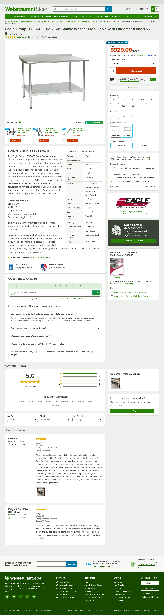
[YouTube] (14, 597)
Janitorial (127, 16)
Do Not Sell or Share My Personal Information (141, 610)
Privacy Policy (78, 299)
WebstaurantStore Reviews (95, 597)
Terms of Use (66, 299)
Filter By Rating (78, 416)
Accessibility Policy (113, 610)
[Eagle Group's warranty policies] (116, 268)
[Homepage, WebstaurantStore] (26, 9)
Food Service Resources (94, 594)
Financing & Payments (123, 591)
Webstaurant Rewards (64, 585)
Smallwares (46, 16)
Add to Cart (16, 141)
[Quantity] (113, 70)
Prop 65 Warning (40, 257)
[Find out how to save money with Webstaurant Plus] (7, 129)
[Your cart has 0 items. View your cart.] (155, 9)
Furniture (98, 16)
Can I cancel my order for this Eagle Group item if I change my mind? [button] (42, 314)
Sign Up (71, 564)
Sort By (10, 416)
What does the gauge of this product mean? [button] (30, 336)
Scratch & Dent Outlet (93, 585)
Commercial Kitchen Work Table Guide (135, 296)
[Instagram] (7, 597)
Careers (117, 588)
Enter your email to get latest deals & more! (18, 564)
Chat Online (147, 593)
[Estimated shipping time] (149, 159)
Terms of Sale (73, 610)
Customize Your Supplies (66, 591)
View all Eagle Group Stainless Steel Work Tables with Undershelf (133, 213)
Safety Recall (89, 601)
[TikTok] (27, 597)
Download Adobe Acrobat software (122, 284)
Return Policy (119, 601)
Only (112, 46)
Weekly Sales (89, 588)
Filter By (43, 416)
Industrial (138, 16)
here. (15, 229)
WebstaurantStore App (65, 588)
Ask (96, 293)
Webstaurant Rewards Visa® (129, 81)
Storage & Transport (113, 16)
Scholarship (119, 594)
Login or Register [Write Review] (132, 411)
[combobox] (78, 9)
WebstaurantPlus (62, 582)
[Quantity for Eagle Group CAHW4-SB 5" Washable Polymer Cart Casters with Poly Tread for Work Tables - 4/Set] (37, 140)
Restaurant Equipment (16, 16)
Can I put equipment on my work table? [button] (28, 328)
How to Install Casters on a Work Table (135, 292)
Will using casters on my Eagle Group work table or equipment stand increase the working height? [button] (52, 353)
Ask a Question (94, 123)
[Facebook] (20, 597)
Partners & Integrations (65, 597)
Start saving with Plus (102, 566)
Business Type (151, 16)
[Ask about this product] (55, 292)
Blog (86, 582)
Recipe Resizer (62, 594)
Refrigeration (33, 16)
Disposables (86, 16)
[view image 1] (115, 383)
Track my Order (150, 589)
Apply (153, 80)
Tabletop (74, 16)
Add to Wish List (133, 87)
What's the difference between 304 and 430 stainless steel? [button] (38, 344)
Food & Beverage (61, 16)
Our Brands (119, 585)
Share (78, 123)
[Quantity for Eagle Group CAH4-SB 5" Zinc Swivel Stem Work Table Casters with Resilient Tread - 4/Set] (8, 140)
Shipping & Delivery (150, 597)
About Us (118, 582)
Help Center (150, 583)
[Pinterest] (34, 597)
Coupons (88, 591)
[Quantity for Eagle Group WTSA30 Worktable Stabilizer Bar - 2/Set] (65, 140)
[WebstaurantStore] (26, 578)
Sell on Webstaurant (122, 597)
